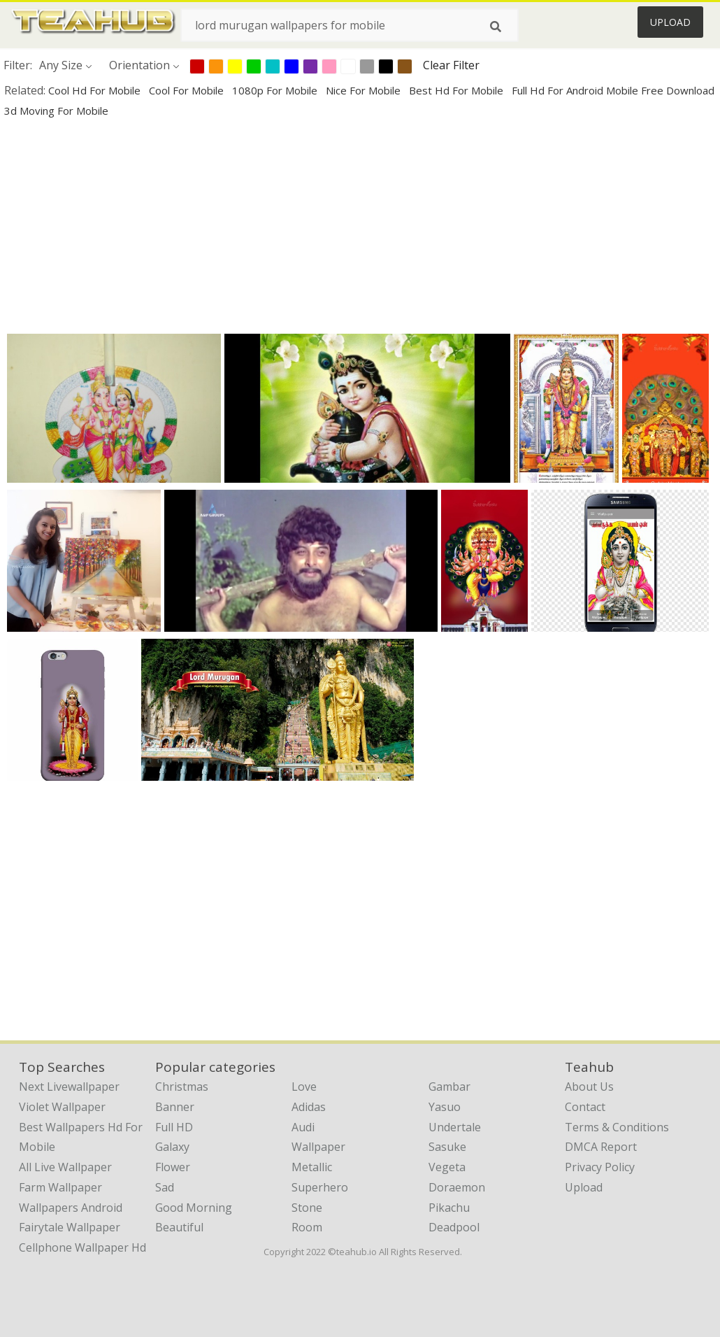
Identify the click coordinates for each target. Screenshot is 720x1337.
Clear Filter (451, 65)
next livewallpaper (69, 1086)
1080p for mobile (276, 90)
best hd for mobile (457, 90)
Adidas (308, 1107)
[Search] (496, 26)
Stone (306, 1207)
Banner (174, 1107)
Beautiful (179, 1227)
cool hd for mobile (95, 90)
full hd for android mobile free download (613, 90)
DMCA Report (601, 1146)
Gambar (449, 1086)
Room (306, 1227)
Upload (670, 22)
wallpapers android (70, 1207)
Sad (164, 1187)
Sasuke (447, 1146)
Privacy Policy (600, 1167)
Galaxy (172, 1146)
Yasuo (445, 1107)
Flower (172, 1167)
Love (304, 1086)
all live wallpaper (65, 1167)
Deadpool (454, 1227)
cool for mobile (187, 90)
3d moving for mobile (56, 111)
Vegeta (447, 1167)
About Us (589, 1086)
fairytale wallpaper (69, 1227)
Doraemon (457, 1187)
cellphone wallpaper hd (82, 1247)
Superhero (319, 1187)
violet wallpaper (62, 1107)
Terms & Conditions (617, 1127)
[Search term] (349, 25)
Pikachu (449, 1207)
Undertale (455, 1127)
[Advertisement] (358, 225)
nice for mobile (364, 90)
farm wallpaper (60, 1187)
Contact (585, 1107)
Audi (303, 1127)
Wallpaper (318, 1146)
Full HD (174, 1127)
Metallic (311, 1167)
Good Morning (193, 1207)
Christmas (181, 1086)
